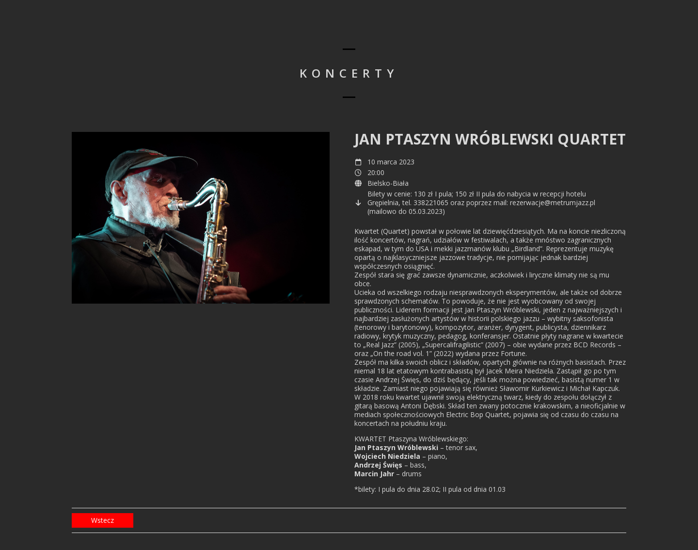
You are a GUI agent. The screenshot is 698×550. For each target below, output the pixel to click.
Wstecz (102, 520)
